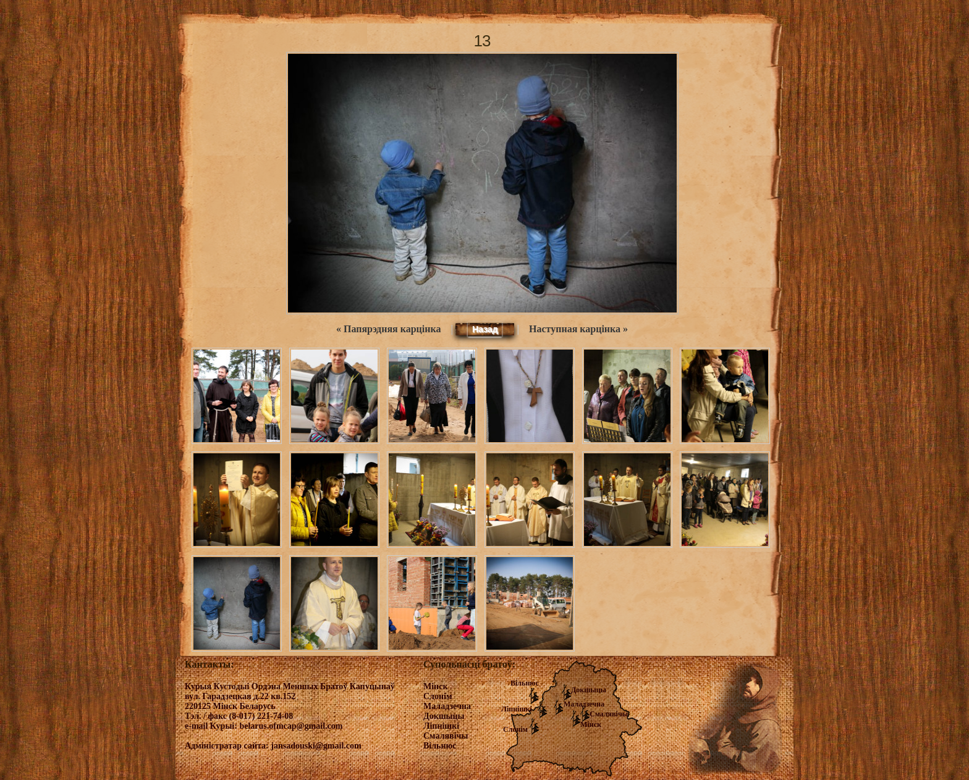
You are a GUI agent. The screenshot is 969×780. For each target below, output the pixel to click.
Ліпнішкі (516, 709)
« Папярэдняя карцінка (388, 329)
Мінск (590, 724)
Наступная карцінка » (578, 329)
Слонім (515, 729)
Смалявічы (609, 714)
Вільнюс (524, 683)
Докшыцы (588, 690)
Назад (485, 329)
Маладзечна (584, 704)
